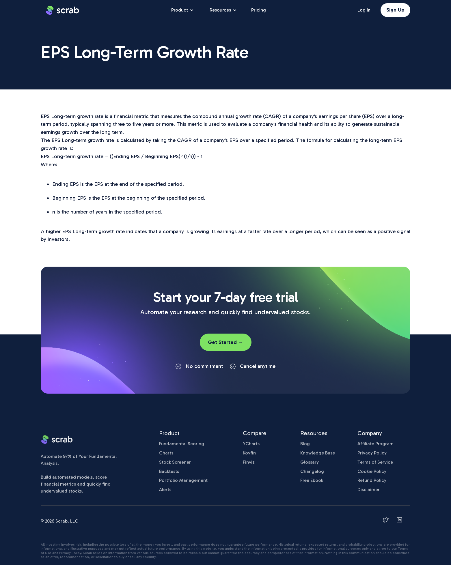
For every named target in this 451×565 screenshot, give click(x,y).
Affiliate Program (375, 447)
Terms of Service (375, 465)
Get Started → (225, 342)
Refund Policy (371, 483)
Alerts (165, 492)
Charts (166, 456)
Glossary (309, 465)
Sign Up (395, 10)
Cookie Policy (371, 474)
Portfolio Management (183, 483)
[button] (181, 10)
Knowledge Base (317, 456)
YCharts (251, 447)
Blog (305, 447)
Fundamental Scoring (181, 447)
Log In (363, 10)
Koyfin (249, 456)
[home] (62, 10)
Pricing (258, 10)
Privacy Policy (372, 456)
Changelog (312, 474)
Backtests (169, 474)
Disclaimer (368, 492)
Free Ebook (311, 483)
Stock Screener (175, 465)
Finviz (249, 465)
